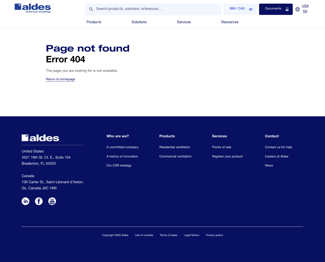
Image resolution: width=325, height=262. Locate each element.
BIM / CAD (241, 9)
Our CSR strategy (119, 166)
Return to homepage (60, 79)
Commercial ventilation (175, 157)
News (269, 166)
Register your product (227, 157)
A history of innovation (122, 157)
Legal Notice (191, 235)
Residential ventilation (174, 147)
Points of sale (221, 147)
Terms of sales (168, 235)
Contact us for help (278, 147)
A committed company (123, 147)
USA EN (305, 9)
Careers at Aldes (276, 157)
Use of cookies (144, 235)
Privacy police (214, 235)
